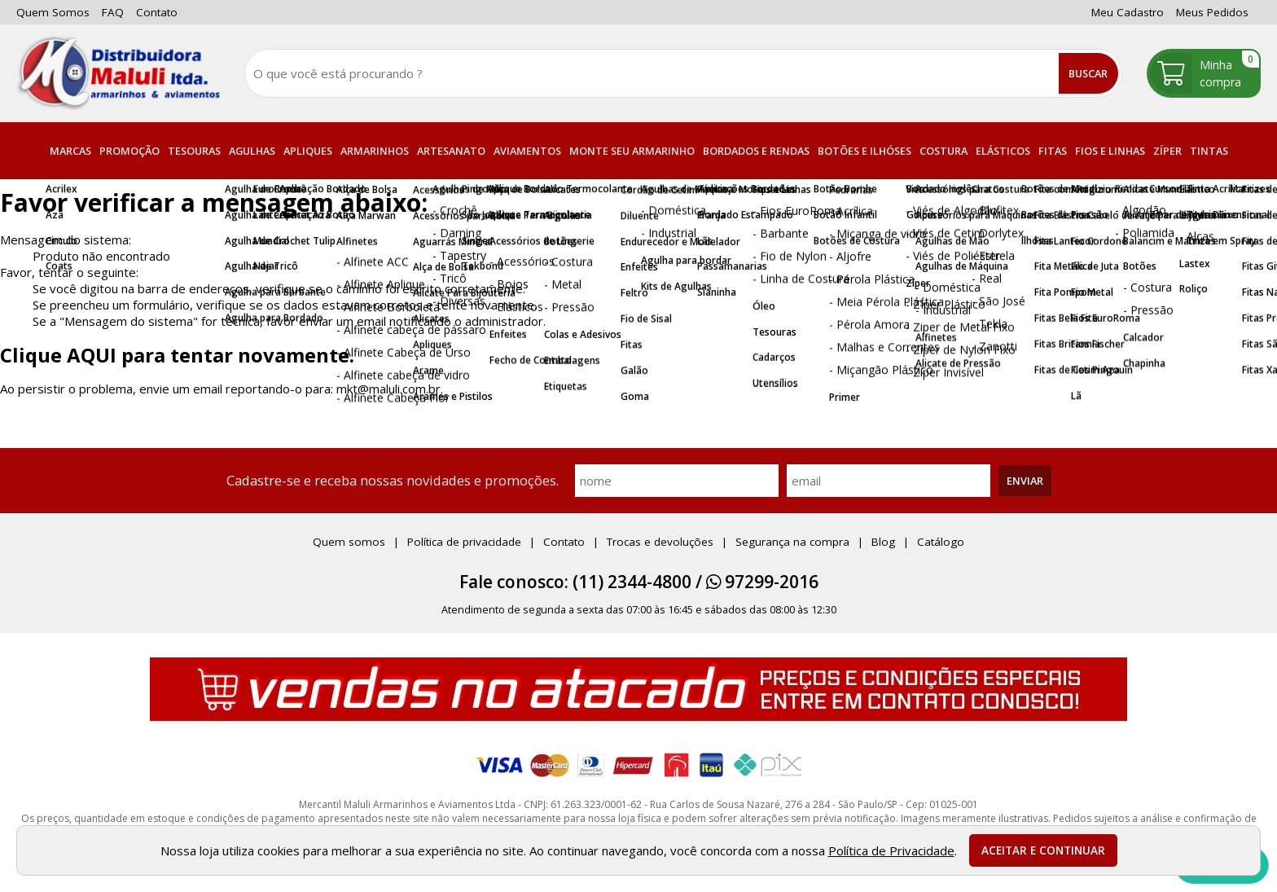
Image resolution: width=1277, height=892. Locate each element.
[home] (118, 73)
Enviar (1025, 480)
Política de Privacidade (891, 850)
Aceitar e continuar (1043, 850)
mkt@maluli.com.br (388, 388)
